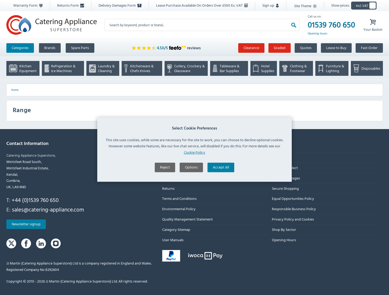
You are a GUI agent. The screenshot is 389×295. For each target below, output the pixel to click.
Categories (20, 47)
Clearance (251, 47)
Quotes (306, 47)
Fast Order (369, 47)
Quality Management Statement (187, 219)
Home (15, 90)
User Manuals (173, 240)
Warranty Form (28, 5)
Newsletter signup (26, 224)
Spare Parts (80, 47)
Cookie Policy (194, 162)
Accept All (221, 177)
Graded (279, 47)
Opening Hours (284, 240)
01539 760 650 (331, 24)
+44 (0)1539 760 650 (35, 200)
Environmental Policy (179, 209)
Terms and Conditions (179, 198)
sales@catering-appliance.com (48, 209)
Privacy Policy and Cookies (293, 219)
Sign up (270, 5)
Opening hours (317, 33)
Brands (49, 47)
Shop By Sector (284, 229)
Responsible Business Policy (294, 209)
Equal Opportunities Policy (293, 198)
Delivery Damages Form (120, 5)
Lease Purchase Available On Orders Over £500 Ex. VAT (202, 5)
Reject (165, 177)
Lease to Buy (336, 47)
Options (191, 177)
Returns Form (70, 5)
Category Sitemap (176, 229)
